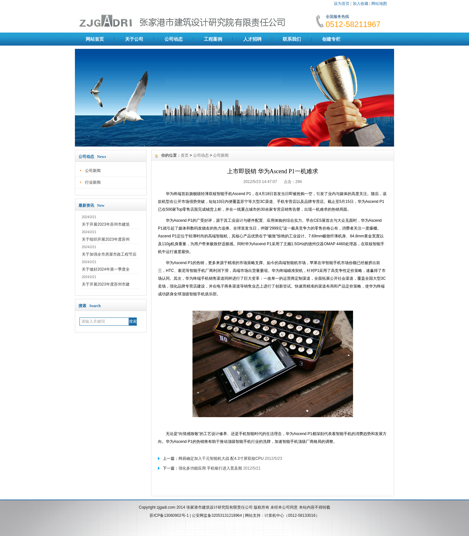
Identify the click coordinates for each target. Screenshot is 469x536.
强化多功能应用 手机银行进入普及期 (210, 468)
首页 (185, 155)
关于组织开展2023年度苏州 (106, 239)
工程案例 (213, 39)
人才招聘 (252, 39)
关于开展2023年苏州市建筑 (106, 224)
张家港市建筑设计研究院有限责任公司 (219, 507)
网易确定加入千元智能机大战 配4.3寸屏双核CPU (220, 458)
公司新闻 (93, 170)
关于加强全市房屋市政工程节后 (109, 254)
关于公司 (134, 39)
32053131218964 (227, 515)
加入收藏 (360, 3)
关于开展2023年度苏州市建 (106, 284)
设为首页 (341, 3)
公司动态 (173, 39)
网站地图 (379, 3)
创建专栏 (331, 39)
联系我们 (292, 39)
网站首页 (95, 39)
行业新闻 (93, 182)
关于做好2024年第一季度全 (106, 269)
